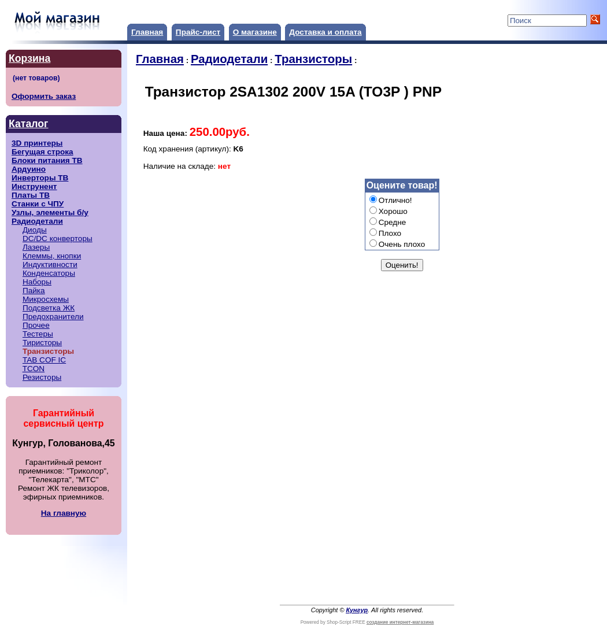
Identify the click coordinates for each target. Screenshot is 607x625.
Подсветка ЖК (49, 308)
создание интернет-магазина (400, 622)
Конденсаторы (49, 273)
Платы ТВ (31, 195)
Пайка (34, 290)
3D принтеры (37, 143)
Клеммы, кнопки (52, 256)
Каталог (28, 124)
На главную (63, 513)
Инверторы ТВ (40, 177)
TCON (34, 368)
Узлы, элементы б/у (50, 212)
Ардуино (29, 169)
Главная (147, 32)
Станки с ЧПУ (38, 203)
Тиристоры (42, 342)
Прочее (36, 325)
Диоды (35, 229)
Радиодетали (37, 221)
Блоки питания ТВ (47, 160)
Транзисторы (313, 59)
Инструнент (34, 186)
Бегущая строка (42, 151)
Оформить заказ (44, 96)
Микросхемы (46, 299)
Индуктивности (50, 264)
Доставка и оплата (325, 32)
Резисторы (42, 377)
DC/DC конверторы (57, 238)
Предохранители (53, 316)
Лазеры (36, 247)
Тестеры (38, 334)
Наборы (37, 282)
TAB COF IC (44, 360)
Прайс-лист (198, 32)
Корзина (29, 58)
